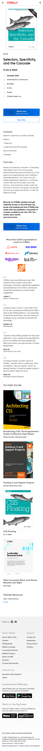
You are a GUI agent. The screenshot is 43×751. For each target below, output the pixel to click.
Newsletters (31, 640)
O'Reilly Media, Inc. (14, 96)
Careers (5, 640)
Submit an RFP (7, 657)
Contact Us (31, 637)
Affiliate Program (8, 653)
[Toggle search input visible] (40, 2)
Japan (4, 677)
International (8, 670)
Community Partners (10, 650)
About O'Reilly (8, 633)
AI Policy (30, 647)
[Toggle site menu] (2, 2)
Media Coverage (8, 647)
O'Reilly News (7, 644)
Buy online (22, 120)
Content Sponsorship (10, 663)
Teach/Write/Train (9, 637)
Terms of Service (7, 743)
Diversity (5, 660)
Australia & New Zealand (11, 674)
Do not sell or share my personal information (17, 733)
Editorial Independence (10, 746)
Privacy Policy (32, 644)
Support (30, 633)
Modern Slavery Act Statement (29, 746)
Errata (5, 602)
